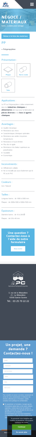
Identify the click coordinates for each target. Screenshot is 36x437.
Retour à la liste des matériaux (15, 36)
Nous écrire (18, 249)
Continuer (21, 427)
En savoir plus (21, 432)
